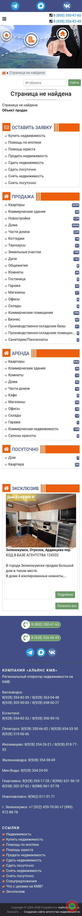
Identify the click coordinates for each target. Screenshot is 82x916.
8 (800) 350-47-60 (67, 15)
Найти (74, 82)
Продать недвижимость (26, 855)
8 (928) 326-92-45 (67, 21)
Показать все (67, 606)
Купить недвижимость (24, 839)
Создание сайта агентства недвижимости (52, 911)
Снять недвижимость (24, 871)
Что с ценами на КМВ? (24, 886)
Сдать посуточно (20, 865)
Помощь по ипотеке (22, 845)
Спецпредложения (21, 881)
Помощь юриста (19, 850)
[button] (70, 544)
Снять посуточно (20, 876)
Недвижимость (18, 834)
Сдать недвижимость (24, 860)
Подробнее (65, 594)
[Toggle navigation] (3, 18)
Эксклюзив (15, 891)
